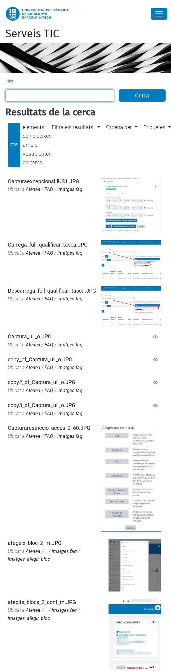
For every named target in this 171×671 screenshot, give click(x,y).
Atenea (33, 189)
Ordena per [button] (119, 127)
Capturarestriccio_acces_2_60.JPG (49, 428)
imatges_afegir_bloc (29, 559)
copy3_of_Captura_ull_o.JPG (41, 405)
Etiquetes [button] (154, 127)
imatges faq (70, 189)
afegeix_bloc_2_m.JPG (35, 543)
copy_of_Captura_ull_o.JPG (40, 359)
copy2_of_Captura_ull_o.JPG (41, 382)
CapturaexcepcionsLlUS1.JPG (43, 181)
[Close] (159, 14)
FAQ (49, 189)
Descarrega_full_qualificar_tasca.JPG (52, 291)
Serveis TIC (32, 33)
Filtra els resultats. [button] (73, 127)
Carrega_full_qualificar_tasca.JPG (48, 245)
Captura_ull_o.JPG (29, 336)
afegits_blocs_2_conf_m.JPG (42, 602)
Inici (9, 81)
